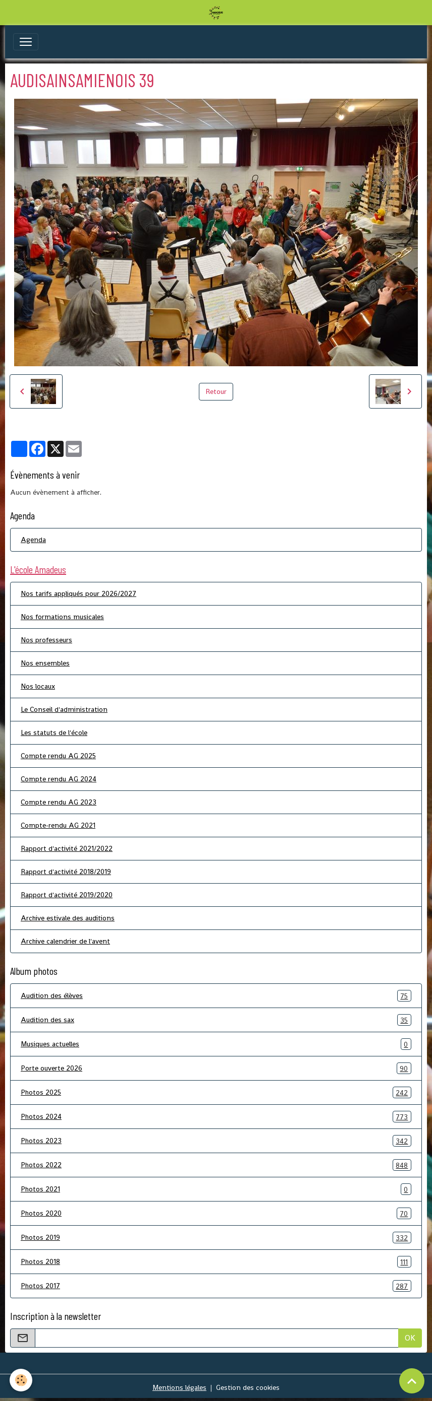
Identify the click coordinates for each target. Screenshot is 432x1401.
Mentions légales (179, 1387)
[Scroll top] (411, 1380)
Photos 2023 (216, 1141)
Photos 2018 (216, 1261)
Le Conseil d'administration (64, 709)
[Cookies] (21, 1380)
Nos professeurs (46, 639)
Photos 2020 (216, 1213)
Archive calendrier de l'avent (65, 941)
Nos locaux (38, 686)
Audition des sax (216, 1020)
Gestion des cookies (248, 1387)
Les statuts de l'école (54, 732)
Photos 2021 (216, 1189)
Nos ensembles (45, 663)
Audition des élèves (216, 996)
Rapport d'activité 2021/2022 (67, 848)
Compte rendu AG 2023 (58, 802)
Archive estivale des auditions (68, 917)
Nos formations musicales (62, 616)
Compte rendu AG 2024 (58, 778)
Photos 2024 (216, 1116)
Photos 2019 (216, 1237)
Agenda (33, 539)
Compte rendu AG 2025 (58, 755)
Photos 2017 (216, 1286)
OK (410, 1337)
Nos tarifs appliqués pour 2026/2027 (78, 593)
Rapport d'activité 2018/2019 (66, 871)
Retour (216, 391)
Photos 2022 (216, 1165)
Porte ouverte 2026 (216, 1068)
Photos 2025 (216, 1092)
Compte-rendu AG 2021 (58, 825)
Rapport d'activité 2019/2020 (67, 894)
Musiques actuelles (216, 1044)
